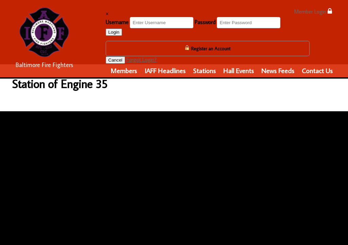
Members (123, 70)
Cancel (115, 60)
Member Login (313, 11)
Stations (204, 70)
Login (114, 32)
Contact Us (317, 70)
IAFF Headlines (165, 70)
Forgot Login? (141, 59)
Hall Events (238, 70)
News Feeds (277, 70)
